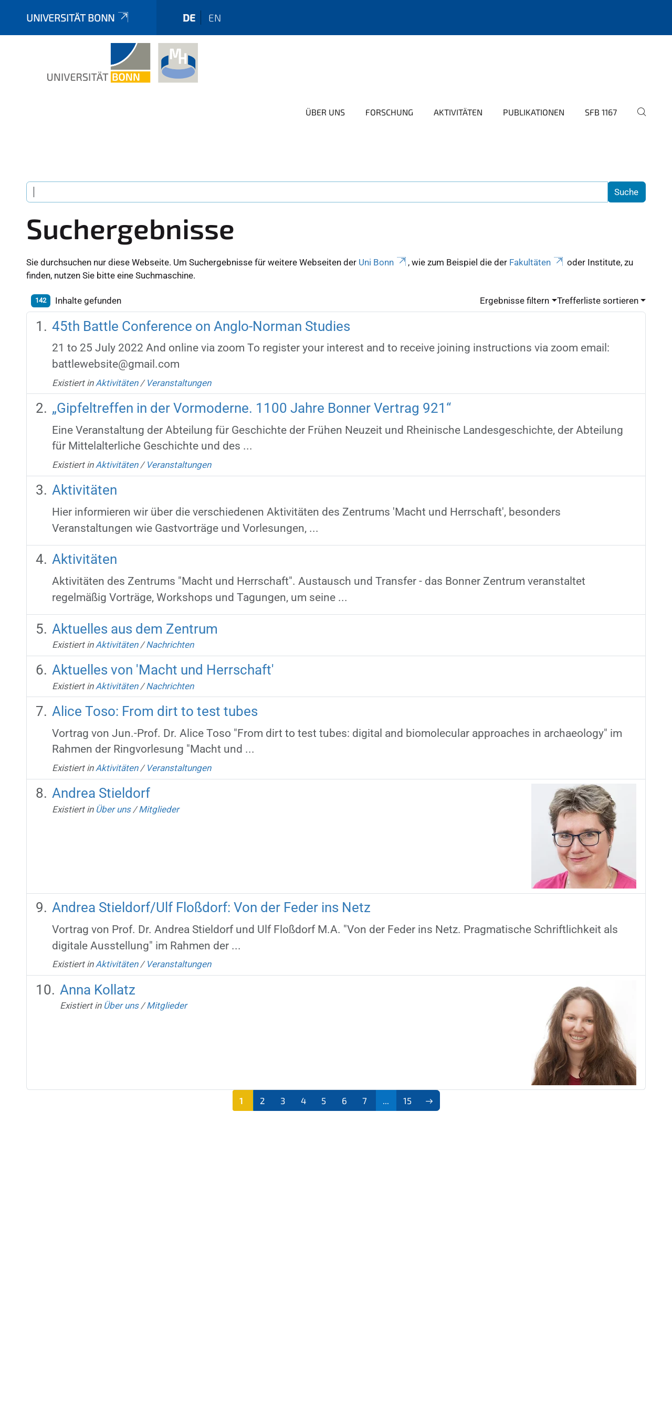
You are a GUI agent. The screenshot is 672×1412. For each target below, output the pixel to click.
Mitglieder (159, 809)
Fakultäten (537, 262)
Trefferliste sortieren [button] (597, 300)
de (189, 18)
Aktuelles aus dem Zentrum (135, 629)
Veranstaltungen (178, 383)
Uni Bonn (383, 262)
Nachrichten (170, 644)
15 (407, 1100)
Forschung (389, 112)
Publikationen (533, 112)
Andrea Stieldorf (101, 793)
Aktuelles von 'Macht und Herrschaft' (163, 670)
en (214, 18)
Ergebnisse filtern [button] (514, 300)
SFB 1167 (601, 112)
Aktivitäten (458, 112)
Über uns (325, 112)
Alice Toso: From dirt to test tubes (155, 711)
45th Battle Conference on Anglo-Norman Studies (201, 326)
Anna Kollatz (97, 990)
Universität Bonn (78, 18)
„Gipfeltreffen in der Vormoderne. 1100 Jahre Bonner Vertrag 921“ (251, 408)
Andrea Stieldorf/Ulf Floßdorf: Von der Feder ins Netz (211, 907)
